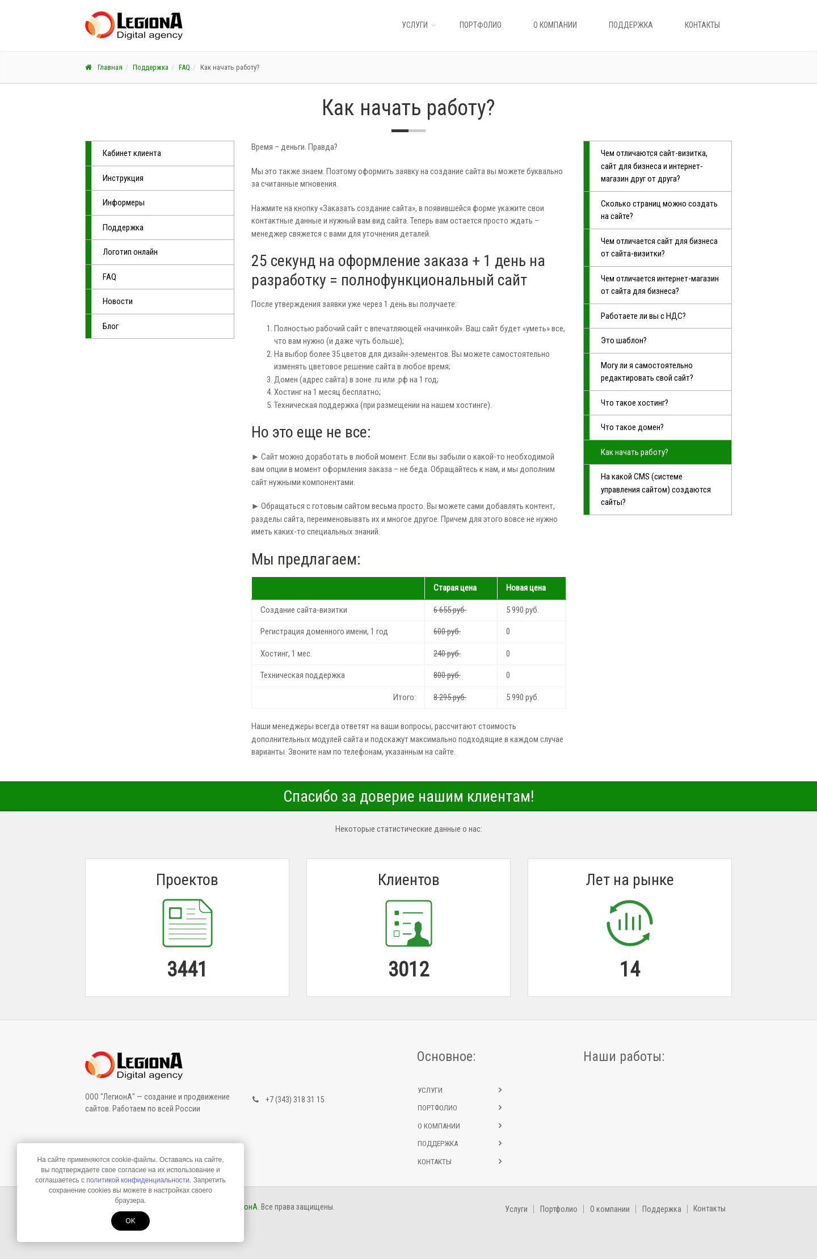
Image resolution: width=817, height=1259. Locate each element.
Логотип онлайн (130, 252)
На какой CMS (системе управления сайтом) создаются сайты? (656, 489)
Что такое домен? (632, 427)
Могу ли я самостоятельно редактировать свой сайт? (647, 372)
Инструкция (123, 178)
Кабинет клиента (132, 153)
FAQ (184, 67)
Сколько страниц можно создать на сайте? (659, 210)
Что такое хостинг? (634, 403)
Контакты (702, 25)
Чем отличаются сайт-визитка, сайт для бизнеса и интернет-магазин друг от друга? (654, 166)
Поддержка (631, 25)
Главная (104, 67)
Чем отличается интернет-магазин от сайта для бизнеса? (660, 285)
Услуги (415, 25)
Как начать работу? (634, 452)
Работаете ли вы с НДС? (643, 316)
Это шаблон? (624, 340)
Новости (118, 301)
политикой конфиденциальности (137, 1180)
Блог (111, 326)
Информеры (124, 202)
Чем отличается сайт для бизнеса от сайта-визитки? (659, 247)
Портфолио (481, 25)
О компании (555, 25)
